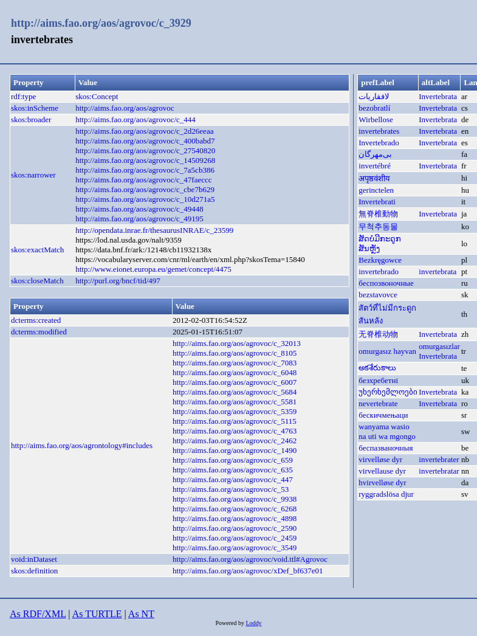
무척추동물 (378, 226)
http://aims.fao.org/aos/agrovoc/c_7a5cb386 (144, 170)
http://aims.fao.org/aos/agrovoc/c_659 (233, 460)
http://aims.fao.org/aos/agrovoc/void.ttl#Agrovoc (250, 559)
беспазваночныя (386, 447)
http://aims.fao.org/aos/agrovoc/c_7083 (235, 362)
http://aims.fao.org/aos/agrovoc (124, 107)
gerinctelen (376, 190)
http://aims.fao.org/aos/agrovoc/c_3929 (101, 23)
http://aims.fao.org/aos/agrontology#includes (82, 445)
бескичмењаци (383, 415)
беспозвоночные (386, 283)
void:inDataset (34, 559)
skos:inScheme (34, 107)
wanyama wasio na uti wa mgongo (387, 431)
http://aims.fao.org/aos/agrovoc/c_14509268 (145, 160)
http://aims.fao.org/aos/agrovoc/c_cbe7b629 (144, 189)
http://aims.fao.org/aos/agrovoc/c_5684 (235, 391)
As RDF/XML (38, 614)
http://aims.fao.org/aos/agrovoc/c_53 (231, 489)
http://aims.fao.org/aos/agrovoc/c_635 (233, 469)
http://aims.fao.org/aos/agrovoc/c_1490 (235, 450)
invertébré (375, 165)
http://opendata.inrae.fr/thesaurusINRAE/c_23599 (154, 230)
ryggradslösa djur (386, 494)
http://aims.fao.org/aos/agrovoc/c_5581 (235, 401)
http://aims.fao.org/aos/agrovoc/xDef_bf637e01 (248, 570)
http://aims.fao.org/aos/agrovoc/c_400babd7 (144, 140)
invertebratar (439, 470)
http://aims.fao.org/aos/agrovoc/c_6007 (235, 382)
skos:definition (34, 570)
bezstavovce (378, 294)
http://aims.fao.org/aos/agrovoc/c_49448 (139, 208)
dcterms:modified (39, 331)
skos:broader (31, 119)
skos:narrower (33, 174)
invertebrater (439, 459)
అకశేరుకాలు (377, 367)
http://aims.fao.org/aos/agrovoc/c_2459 (235, 537)
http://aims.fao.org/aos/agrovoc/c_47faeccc (143, 179)
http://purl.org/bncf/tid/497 (117, 280)
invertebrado (379, 271)
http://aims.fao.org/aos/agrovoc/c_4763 (235, 430)
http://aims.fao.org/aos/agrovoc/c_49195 (139, 218)
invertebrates (379, 131)
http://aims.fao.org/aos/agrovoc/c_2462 (235, 440)
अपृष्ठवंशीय (374, 178)
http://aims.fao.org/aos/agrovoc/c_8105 (235, 353)
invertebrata (437, 271)
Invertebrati (377, 201)
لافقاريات (374, 96)
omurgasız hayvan (387, 351)
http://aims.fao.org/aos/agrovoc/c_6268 (235, 508)
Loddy (253, 623)
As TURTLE (97, 614)
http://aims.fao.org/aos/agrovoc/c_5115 (235, 421)
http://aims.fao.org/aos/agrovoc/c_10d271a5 (144, 199)
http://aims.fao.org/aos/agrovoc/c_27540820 (145, 150)
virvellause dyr (382, 470)
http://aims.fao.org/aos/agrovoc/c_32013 (237, 343)
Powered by (230, 623)
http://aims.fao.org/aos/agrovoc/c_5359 (235, 411)
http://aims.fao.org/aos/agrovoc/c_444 (135, 119)
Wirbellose (376, 119)
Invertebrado (379, 142)
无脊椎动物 (378, 334)
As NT (141, 614)
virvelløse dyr (380, 459)
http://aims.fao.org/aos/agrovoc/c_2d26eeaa (144, 131)
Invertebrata (438, 96)
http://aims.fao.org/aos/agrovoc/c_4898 (235, 518)
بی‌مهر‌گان (375, 154)
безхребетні (378, 380)
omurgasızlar (439, 346)
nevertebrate (378, 403)
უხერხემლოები (388, 391)
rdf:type (23, 96)
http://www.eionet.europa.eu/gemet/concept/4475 (153, 269)
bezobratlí (374, 107)
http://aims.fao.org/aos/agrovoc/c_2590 (235, 528)
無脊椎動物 (378, 213)
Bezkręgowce (380, 259)
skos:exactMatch (37, 249)
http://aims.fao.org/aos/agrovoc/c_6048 (235, 372)
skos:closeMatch (37, 280)
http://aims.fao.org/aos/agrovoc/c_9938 (235, 498)
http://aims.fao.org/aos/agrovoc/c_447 (233, 479)
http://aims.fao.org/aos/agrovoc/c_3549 (235, 547)
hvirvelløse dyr (382, 482)
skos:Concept (96, 96)
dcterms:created (36, 320)
